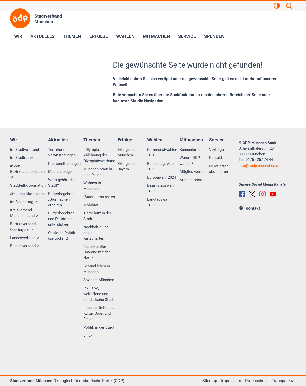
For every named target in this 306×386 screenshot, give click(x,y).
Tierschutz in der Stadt (97, 216)
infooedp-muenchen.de (259, 165)
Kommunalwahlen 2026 (162, 152)
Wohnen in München (92, 186)
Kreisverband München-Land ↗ (24, 213)
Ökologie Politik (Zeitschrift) (61, 236)
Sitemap (209, 380)
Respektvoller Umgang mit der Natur (96, 252)
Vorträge (216, 149)
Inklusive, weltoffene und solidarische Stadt (98, 294)
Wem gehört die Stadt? (61, 183)
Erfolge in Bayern (126, 166)
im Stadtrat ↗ (21, 157)
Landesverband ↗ (25, 238)
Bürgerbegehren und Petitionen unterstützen (61, 219)
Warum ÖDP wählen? (190, 160)
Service (187, 36)
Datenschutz (256, 380)
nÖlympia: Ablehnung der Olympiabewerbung (99, 155)
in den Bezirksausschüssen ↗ (27, 172)
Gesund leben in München (96, 269)
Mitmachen (156, 36)
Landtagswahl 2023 (158, 202)
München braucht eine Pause (97, 172)
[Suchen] (289, 6)
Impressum (231, 380)
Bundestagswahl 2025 (161, 166)
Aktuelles (42, 36)
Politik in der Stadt (98, 327)
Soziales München (98, 280)
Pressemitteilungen (64, 163)
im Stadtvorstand (24, 149)
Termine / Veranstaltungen (62, 152)
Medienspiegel (60, 171)
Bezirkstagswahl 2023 (161, 188)
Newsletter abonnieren (218, 169)
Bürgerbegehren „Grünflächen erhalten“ (61, 199)
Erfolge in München (126, 152)
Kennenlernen (191, 149)
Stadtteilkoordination (28, 185)
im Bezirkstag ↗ (23, 202)
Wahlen (125, 36)
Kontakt (215, 157)
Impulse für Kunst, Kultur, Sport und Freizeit (98, 313)
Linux (87, 335)
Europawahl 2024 (161, 177)
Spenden (214, 36)
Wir (18, 36)
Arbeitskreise (191, 180)
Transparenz (283, 380)
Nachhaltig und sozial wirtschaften (95, 233)
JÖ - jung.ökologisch (27, 193)
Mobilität (90, 205)
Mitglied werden (193, 171)
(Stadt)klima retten (99, 197)
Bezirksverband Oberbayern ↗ (23, 227)
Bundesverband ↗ (25, 246)
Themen (72, 36)
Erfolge (98, 36)
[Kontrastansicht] (277, 6)
